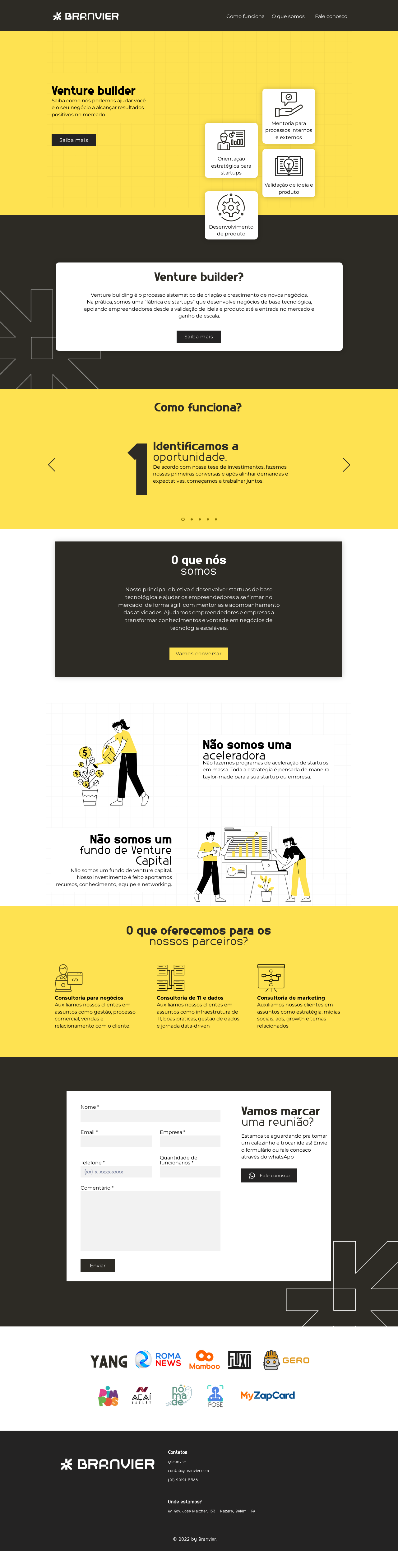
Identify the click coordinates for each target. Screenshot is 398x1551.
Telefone (91, 1162)
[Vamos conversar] (198, 654)
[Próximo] (346, 465)
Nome (88, 1107)
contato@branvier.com (188, 1470)
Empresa (171, 1132)
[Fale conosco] (269, 1175)
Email (88, 1132)
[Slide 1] (183, 519)
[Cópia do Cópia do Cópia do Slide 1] (208, 519)
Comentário (95, 1188)
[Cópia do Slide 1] (192, 519)
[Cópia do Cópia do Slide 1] (200, 519)
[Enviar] (98, 1265)
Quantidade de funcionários (178, 1160)
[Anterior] (51, 465)
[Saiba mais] (74, 140)
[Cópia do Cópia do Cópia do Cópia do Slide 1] (216, 519)
